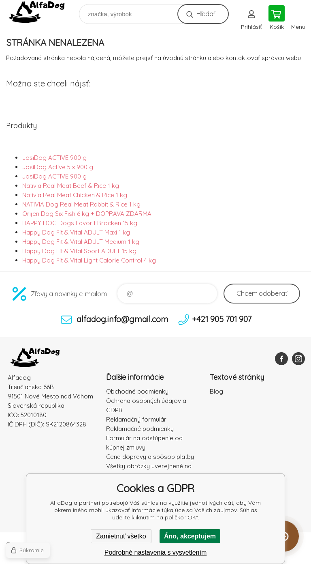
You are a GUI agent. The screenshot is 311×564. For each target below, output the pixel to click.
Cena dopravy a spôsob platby (150, 457)
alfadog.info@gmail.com (122, 319)
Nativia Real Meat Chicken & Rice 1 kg (74, 195)
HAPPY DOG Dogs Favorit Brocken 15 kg (79, 223)
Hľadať (205, 14)
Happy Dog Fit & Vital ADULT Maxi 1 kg (76, 232)
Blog (216, 391)
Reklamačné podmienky (140, 429)
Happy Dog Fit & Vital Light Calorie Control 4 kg (89, 260)
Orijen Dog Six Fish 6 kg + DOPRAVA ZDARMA (86, 213)
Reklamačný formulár (136, 419)
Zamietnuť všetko (121, 536)
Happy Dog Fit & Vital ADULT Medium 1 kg (80, 241)
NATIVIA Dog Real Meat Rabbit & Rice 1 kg (81, 204)
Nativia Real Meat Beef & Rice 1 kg (70, 185)
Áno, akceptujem (190, 536)
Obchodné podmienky (137, 391)
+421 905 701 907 (221, 319)
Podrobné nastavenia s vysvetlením (155, 552)
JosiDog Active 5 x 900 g (57, 167)
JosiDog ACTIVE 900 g (54, 157)
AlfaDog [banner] (42, 12)
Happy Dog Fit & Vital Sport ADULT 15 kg (79, 251)
